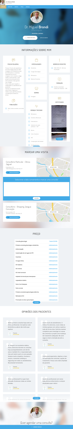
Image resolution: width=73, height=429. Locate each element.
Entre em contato (44, 37)
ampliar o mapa (53, 167)
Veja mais (59, 138)
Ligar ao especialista (13, 172)
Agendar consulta (36, 427)
